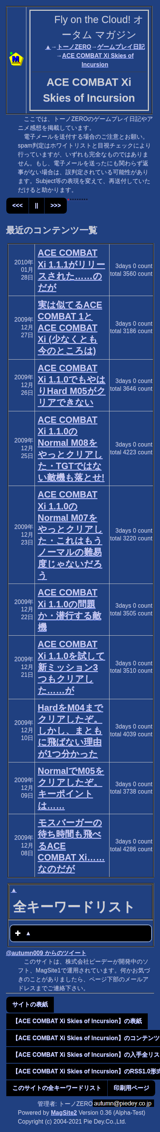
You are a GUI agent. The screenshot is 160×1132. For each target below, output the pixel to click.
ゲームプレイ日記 (121, 47)
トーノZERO (74, 47)
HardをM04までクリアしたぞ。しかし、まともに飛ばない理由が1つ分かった (70, 731)
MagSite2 (64, 1112)
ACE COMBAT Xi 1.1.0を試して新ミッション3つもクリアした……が (71, 667)
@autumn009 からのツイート (46, 953)
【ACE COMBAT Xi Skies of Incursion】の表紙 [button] (77, 1021)
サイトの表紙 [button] (30, 1004)
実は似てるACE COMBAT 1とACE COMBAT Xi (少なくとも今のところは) (70, 328)
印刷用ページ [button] (131, 1088)
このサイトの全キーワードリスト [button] (56, 1088)
